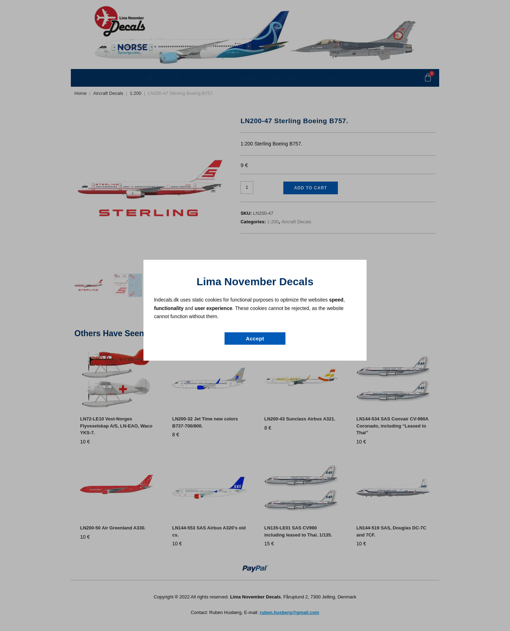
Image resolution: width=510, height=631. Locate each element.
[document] (255, 315)
